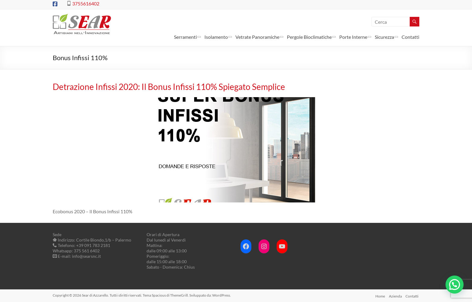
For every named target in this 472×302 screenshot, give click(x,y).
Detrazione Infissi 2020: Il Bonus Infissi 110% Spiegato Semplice (169, 87)
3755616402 (85, 3)
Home (379, 295)
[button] (455, 285)
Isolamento (216, 37)
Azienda (395, 295)
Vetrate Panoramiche (257, 37)
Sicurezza (384, 37)
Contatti (410, 37)
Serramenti (185, 37)
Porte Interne (353, 37)
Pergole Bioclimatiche (309, 37)
